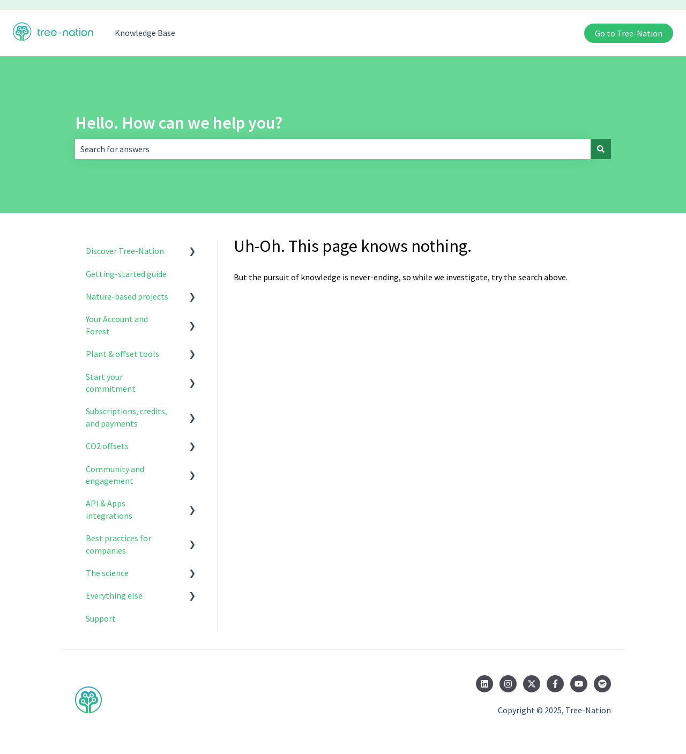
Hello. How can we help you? (178, 122)
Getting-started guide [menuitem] (126, 273)
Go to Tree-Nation (628, 33)
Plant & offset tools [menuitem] (122, 353)
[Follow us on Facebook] (555, 683)
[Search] (601, 149)
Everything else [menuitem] (114, 595)
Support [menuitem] (101, 618)
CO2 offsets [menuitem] (107, 446)
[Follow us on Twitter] (531, 683)
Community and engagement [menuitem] (115, 475)
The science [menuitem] (107, 573)
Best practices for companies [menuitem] (118, 544)
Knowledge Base (145, 32)
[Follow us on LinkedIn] (484, 683)
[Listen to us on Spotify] (602, 683)
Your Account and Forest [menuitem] (117, 324)
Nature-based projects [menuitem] (127, 296)
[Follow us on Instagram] (508, 683)
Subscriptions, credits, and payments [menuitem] (126, 417)
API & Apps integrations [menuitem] (109, 509)
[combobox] (333, 149)
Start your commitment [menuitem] (111, 382)
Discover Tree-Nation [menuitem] (125, 250)
